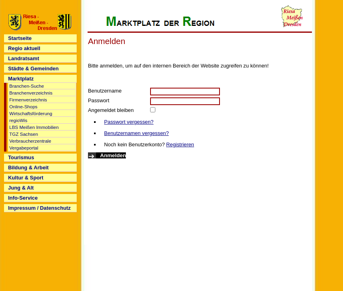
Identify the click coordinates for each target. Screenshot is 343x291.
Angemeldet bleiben (111, 110)
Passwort (98, 100)
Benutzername (104, 91)
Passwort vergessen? (129, 122)
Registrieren (180, 144)
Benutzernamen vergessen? (136, 133)
